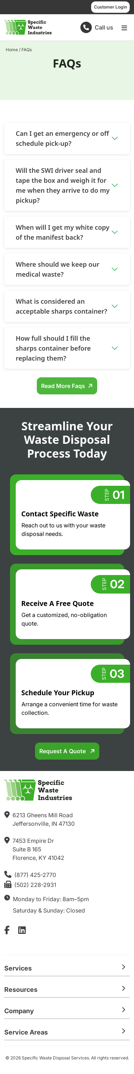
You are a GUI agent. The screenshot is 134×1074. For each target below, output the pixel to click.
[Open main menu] (124, 27)
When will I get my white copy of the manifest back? (62, 232)
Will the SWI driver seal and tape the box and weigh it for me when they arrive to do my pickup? (63, 185)
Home (12, 49)
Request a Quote (63, 751)
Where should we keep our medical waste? (57, 269)
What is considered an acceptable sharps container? (61, 306)
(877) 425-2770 (35, 874)
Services (18, 968)
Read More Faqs (63, 385)
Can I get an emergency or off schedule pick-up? (62, 138)
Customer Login (110, 7)
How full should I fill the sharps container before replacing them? (53, 348)
